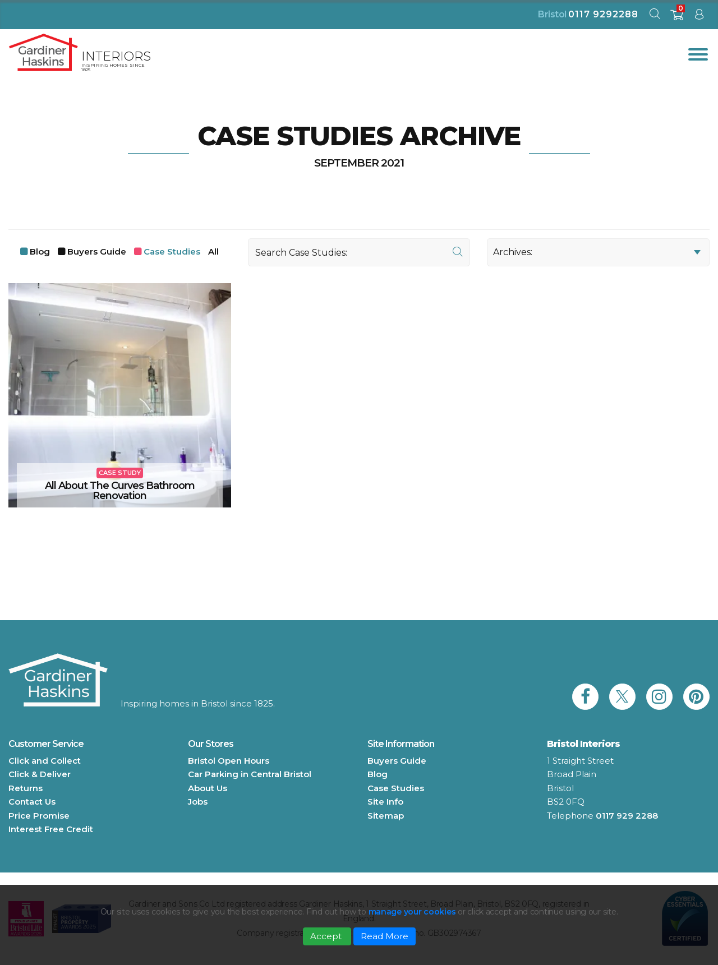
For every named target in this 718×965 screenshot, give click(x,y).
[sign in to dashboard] (699, 16)
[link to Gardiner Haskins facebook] (585, 697)
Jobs (198, 801)
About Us (207, 788)
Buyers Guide (96, 251)
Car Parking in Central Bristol (249, 774)
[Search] (359, 252)
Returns (25, 788)
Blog (40, 251)
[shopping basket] (676, 18)
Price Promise (39, 815)
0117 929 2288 (627, 815)
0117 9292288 (603, 14)
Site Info (385, 801)
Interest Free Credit (50, 829)
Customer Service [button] (46, 743)
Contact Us (32, 801)
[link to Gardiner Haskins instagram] (659, 697)
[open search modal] (654, 16)
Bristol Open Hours (228, 760)
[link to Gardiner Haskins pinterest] (696, 697)
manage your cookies (412, 912)
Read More (384, 936)
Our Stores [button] (210, 743)
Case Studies (172, 251)
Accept (327, 936)
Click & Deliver (39, 774)
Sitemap (385, 815)
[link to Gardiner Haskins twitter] (622, 697)
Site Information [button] (400, 743)
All (213, 251)
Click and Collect (44, 760)
